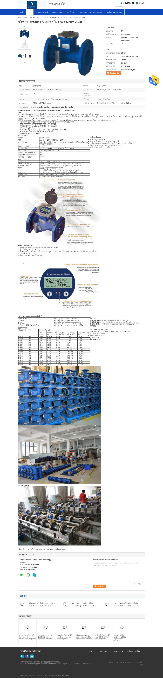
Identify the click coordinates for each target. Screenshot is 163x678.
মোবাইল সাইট (24, 670)
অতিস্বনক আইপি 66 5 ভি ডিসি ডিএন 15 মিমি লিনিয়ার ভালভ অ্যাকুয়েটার (27, 637)
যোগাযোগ (109, 73)
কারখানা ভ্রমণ (57, 12)
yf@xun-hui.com (136, 667)
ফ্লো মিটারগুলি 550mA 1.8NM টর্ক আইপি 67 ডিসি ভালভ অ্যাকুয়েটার (45, 637)
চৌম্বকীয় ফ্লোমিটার (59, 549)
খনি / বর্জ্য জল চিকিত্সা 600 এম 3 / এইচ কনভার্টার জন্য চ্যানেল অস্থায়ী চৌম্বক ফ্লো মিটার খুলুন (42, 605)
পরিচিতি (129, 651)
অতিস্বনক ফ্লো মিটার (34, 18)
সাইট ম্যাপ (139, 651)
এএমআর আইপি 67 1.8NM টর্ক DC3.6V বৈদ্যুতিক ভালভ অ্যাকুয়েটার (119, 638)
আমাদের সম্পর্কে (42, 12)
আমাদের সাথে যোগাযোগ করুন (91, 12)
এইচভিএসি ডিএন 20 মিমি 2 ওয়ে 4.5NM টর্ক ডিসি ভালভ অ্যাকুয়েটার (102, 637)
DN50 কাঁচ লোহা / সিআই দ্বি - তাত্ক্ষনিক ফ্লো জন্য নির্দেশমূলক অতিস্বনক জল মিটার (82, 605)
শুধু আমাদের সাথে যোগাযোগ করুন (56, 675)
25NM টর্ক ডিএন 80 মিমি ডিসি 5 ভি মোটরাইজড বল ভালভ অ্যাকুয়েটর (65, 637)
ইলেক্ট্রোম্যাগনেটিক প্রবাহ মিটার (32, 549)
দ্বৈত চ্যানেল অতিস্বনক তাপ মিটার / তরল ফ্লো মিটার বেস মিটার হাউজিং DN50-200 (126, 605)
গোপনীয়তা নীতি (26, 662)
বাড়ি (22, 12)
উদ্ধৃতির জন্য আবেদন (114, 12)
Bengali (141, 3)
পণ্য (29, 12)
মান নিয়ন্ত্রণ (71, 12)
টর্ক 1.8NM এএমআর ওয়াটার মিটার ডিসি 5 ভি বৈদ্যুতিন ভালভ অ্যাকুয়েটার (84, 637)
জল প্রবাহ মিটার (48, 549)
